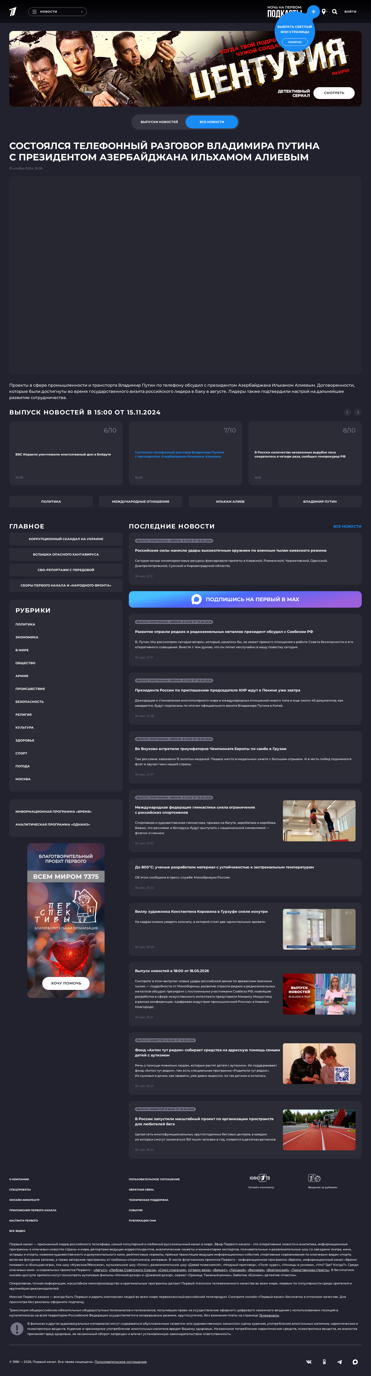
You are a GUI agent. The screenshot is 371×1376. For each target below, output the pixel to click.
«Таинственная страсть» (310, 1270)
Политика (51, 501)
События (135, 1210)
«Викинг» (220, 1270)
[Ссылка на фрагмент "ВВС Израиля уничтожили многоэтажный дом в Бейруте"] (66, 453)
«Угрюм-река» (199, 1270)
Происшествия (30, 689)
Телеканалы (269, 1315)
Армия (21, 676)
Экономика (26, 637)
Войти (350, 11)
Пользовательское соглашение (154, 1179)
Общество (25, 663)
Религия (23, 715)
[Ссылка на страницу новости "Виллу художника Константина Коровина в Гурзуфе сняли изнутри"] (245, 929)
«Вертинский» (277, 1270)
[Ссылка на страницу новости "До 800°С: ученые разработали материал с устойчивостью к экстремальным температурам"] (245, 877)
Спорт (21, 753)
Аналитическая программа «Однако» (52, 824)
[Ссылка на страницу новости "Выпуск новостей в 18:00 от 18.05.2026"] (245, 994)
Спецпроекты (20, 1189)
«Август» (100, 1270)
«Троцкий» (237, 1270)
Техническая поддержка (148, 1200)
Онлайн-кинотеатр (24, 1200)
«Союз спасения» (172, 1270)
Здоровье (24, 740)
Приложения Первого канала (32, 1210)
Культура (24, 727)
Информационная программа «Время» (53, 811)
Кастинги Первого (23, 1220)
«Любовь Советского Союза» (132, 1270)
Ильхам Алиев (230, 501)
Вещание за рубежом (322, 1181)
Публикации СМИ (142, 1220)
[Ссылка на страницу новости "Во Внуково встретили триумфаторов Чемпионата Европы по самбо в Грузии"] (245, 757)
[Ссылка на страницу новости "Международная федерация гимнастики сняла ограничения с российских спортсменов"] (245, 821)
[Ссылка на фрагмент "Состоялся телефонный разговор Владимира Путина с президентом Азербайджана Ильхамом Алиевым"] (185, 453)
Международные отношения (140, 501)
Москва (23, 779)
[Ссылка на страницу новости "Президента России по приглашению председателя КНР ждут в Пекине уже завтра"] (245, 699)
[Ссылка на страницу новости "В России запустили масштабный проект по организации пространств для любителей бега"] (245, 1129)
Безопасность (29, 702)
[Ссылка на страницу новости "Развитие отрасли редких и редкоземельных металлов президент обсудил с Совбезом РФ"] (245, 640)
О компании (19, 1179)
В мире (22, 650)
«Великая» (256, 1270)
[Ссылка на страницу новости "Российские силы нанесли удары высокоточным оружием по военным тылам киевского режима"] (245, 559)
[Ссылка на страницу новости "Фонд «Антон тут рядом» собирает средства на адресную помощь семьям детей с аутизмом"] (245, 1063)
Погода (22, 766)
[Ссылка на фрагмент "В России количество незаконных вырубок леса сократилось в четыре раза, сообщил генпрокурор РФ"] (305, 453)
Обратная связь (141, 1189)
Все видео (17, 1231)
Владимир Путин (320, 501)
